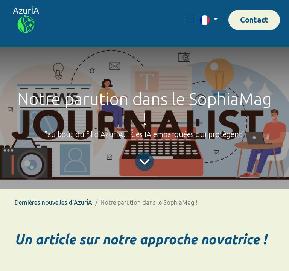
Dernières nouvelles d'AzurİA (53, 202)
